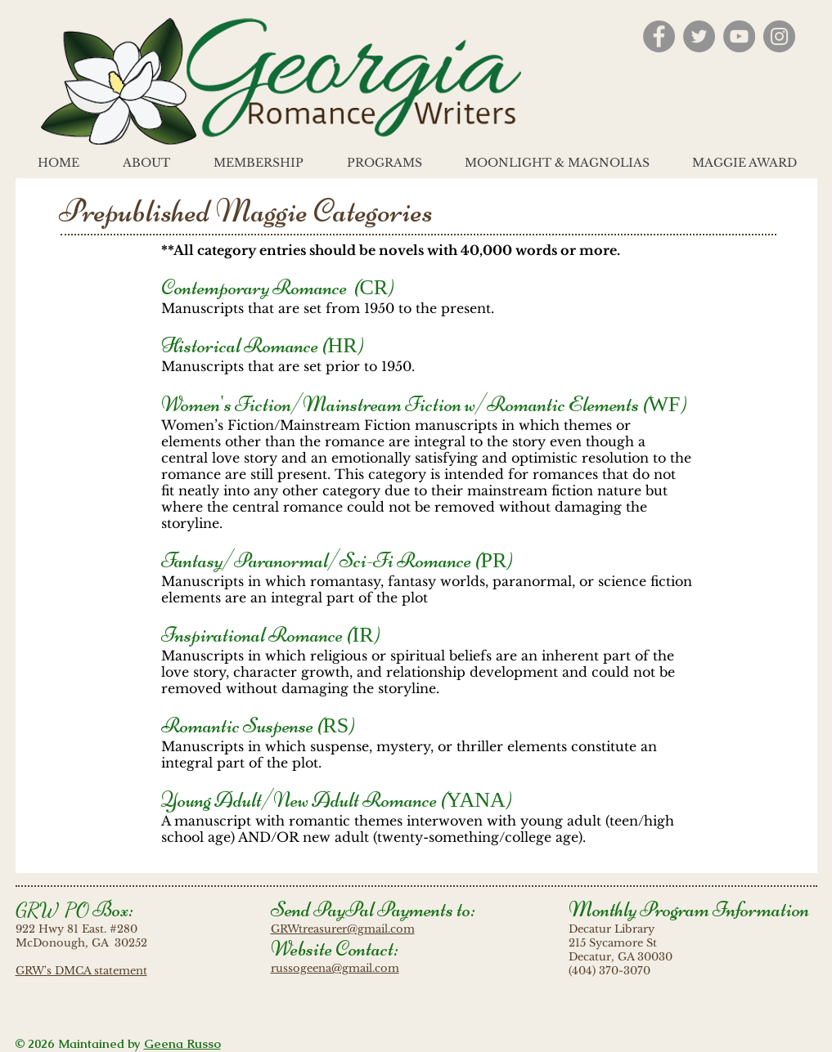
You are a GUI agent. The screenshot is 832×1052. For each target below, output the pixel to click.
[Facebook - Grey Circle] (659, 36)
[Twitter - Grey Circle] (699, 36)
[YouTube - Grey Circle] (739, 36)
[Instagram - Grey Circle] (779, 36)
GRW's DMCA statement (81, 971)
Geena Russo (182, 1043)
